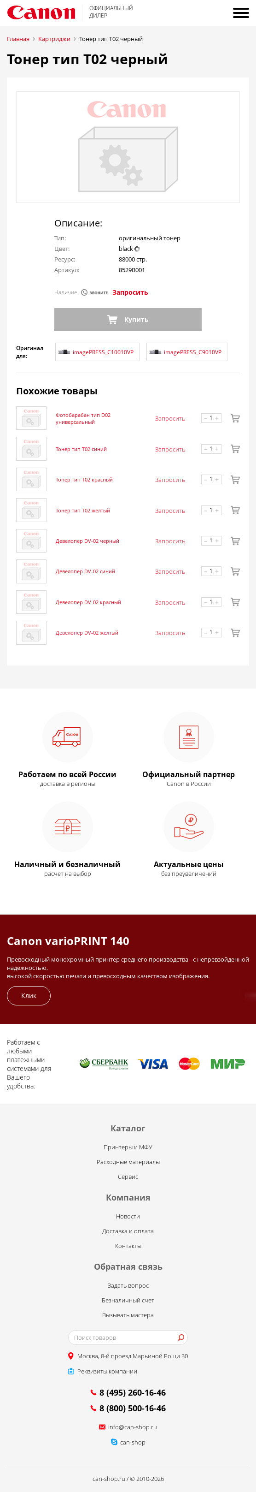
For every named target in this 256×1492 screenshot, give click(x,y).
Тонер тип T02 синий (81, 449)
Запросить (130, 292)
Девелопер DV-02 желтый (87, 632)
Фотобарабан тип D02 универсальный (83, 418)
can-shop (132, 1442)
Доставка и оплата (128, 1231)
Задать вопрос (128, 1285)
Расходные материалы (128, 1162)
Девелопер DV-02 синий (85, 571)
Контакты (128, 1246)
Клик (28, 995)
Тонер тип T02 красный (84, 479)
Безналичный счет (128, 1300)
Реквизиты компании (107, 1371)
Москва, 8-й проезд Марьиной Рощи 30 (132, 1356)
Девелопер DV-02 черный (87, 540)
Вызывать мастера (128, 1315)
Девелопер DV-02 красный (88, 602)
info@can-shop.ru (132, 1427)
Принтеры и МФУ (128, 1147)
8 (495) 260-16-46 (132, 1392)
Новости (128, 1216)
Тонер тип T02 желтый (83, 510)
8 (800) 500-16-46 (132, 1408)
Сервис (128, 1176)
